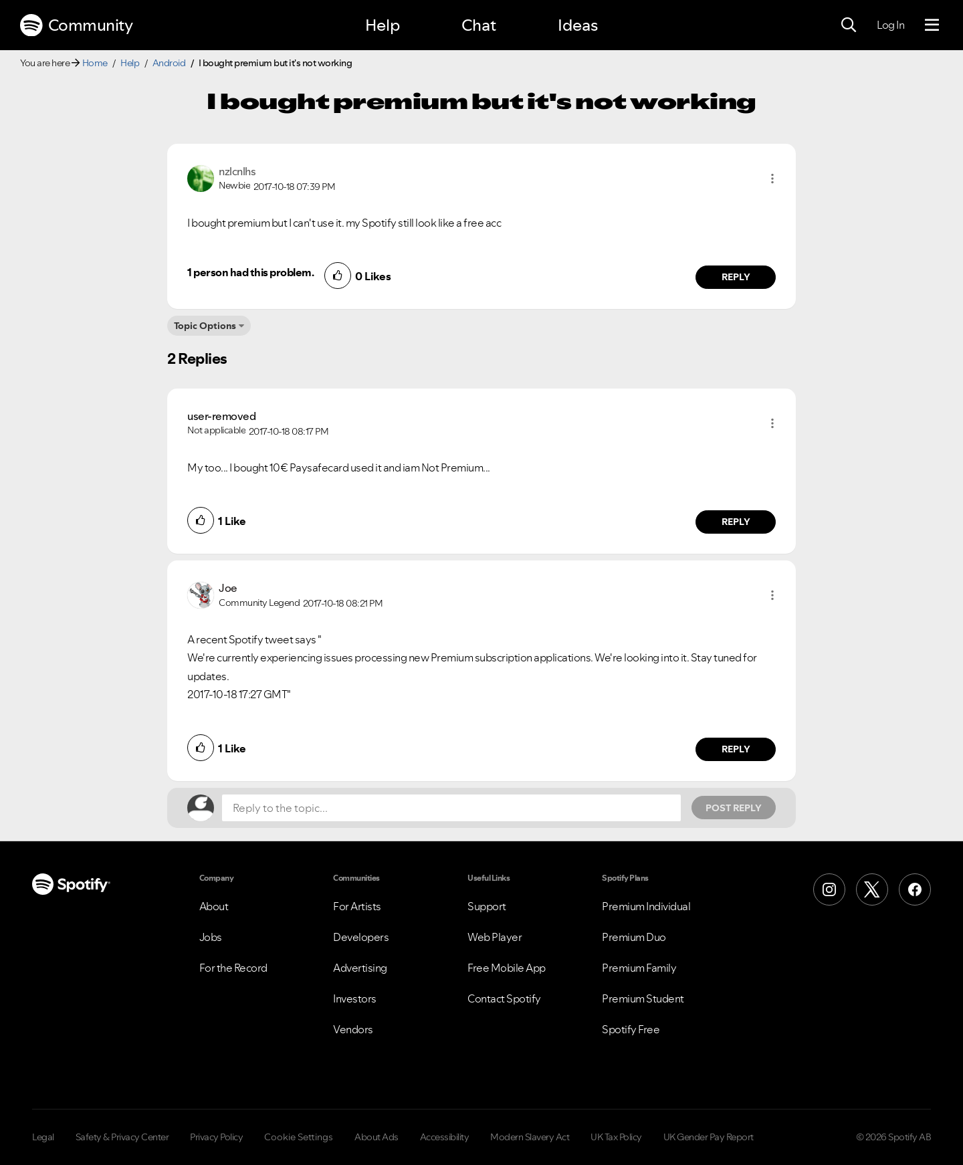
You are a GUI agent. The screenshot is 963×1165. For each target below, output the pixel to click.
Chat (478, 25)
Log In (890, 24)
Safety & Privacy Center (122, 1137)
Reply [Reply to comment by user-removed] (736, 521)
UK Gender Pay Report (708, 1137)
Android (169, 63)
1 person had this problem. (250, 272)
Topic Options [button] (205, 325)
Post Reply (734, 808)
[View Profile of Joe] (228, 587)
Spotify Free (630, 1029)
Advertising (360, 967)
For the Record (233, 967)
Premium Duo (634, 937)
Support (486, 906)
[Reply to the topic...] (451, 808)
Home (95, 63)
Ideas (578, 25)
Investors (355, 998)
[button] (772, 179)
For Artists (357, 906)
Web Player (494, 937)
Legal (43, 1137)
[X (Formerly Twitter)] (872, 889)
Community (76, 25)
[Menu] (932, 25)
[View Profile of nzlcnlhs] (237, 171)
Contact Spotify (504, 998)
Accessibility (444, 1137)
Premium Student (643, 998)
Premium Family (639, 967)
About (214, 906)
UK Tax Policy (616, 1137)
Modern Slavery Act (529, 1137)
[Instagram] (829, 889)
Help (382, 25)
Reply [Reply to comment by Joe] (736, 749)
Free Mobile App (506, 967)
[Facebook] (915, 889)
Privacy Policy (216, 1137)
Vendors (353, 1029)
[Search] (848, 25)
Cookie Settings (298, 1137)
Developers (361, 937)
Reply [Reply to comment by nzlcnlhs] (736, 277)
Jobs (210, 937)
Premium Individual (646, 906)
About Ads (376, 1137)
